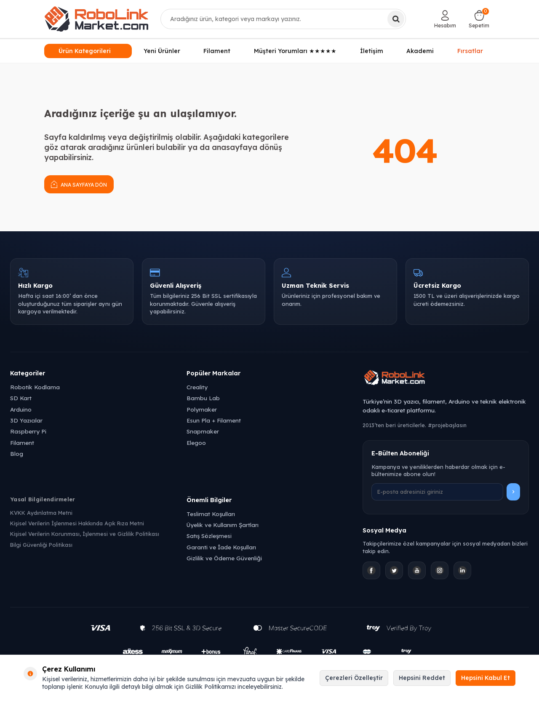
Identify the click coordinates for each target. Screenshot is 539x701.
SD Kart (21, 397)
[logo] (96, 19)
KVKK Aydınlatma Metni (41, 512)
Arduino (21, 409)
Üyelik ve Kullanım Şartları (223, 524)
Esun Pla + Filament (214, 420)
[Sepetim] (479, 19)
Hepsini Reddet (422, 678)
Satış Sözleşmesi (209, 535)
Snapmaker (203, 431)
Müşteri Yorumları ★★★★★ (295, 51)
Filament (216, 51)
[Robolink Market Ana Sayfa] (446, 378)
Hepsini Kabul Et (485, 678)
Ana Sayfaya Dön (79, 184)
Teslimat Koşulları (211, 513)
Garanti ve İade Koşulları (221, 547)
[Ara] (395, 19)
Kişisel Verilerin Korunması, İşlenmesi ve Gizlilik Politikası (84, 533)
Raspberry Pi (28, 431)
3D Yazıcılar (26, 420)
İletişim (371, 51)
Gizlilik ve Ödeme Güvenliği (224, 558)
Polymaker (202, 409)
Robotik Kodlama (35, 387)
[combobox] (283, 19)
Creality (197, 387)
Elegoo (196, 442)
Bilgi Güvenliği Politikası (41, 544)
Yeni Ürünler (162, 51)
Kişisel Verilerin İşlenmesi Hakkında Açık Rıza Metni (77, 523)
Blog (16, 453)
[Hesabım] (445, 19)
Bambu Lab (203, 397)
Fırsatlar (470, 50)
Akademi (420, 51)
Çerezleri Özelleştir (354, 678)
